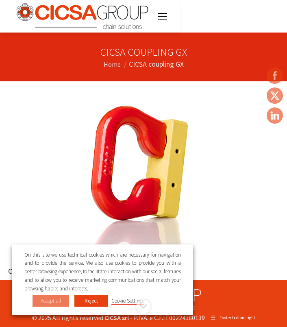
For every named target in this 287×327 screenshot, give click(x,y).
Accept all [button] (51, 300)
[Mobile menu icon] (162, 16)
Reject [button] (91, 300)
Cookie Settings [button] (127, 300)
